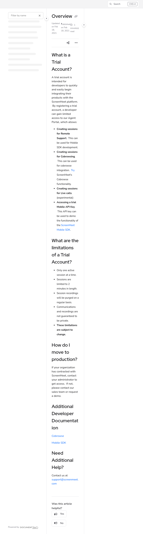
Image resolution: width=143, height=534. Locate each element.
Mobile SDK (59, 443)
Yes (59, 514)
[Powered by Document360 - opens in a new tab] (23, 527)
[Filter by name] (25, 15)
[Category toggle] (47, 18)
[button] (123, 4)
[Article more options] (76, 43)
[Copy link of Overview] (76, 16)
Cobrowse (58, 436)
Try (72, 170)
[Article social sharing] (68, 43)
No (58, 523)
